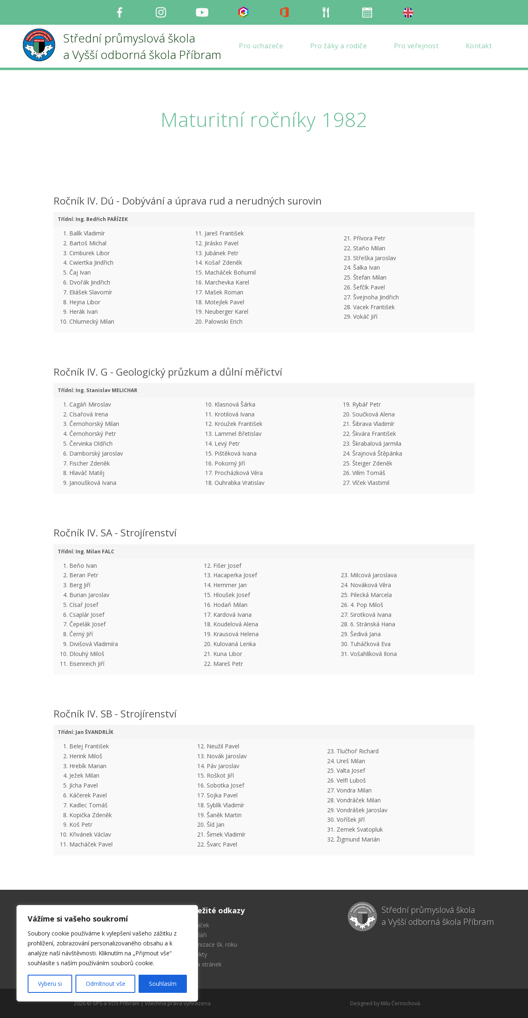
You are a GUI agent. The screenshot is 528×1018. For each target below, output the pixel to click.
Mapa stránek (203, 964)
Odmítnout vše (105, 983)
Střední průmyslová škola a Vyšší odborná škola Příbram (438, 915)
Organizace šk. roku (211, 944)
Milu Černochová (400, 1003)
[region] (107, 953)
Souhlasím (163, 983)
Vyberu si (50, 983)
